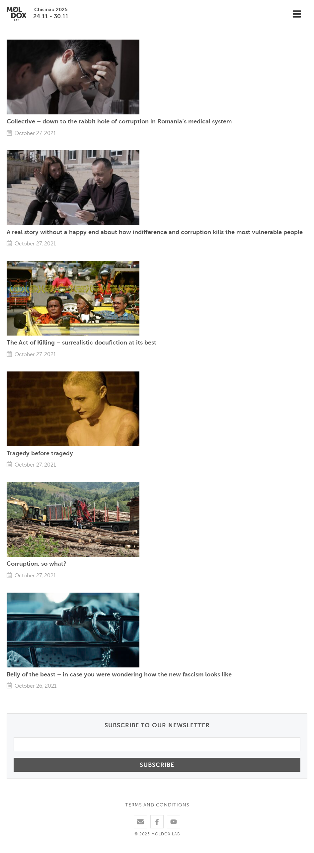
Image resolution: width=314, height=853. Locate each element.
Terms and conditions (157, 804)
